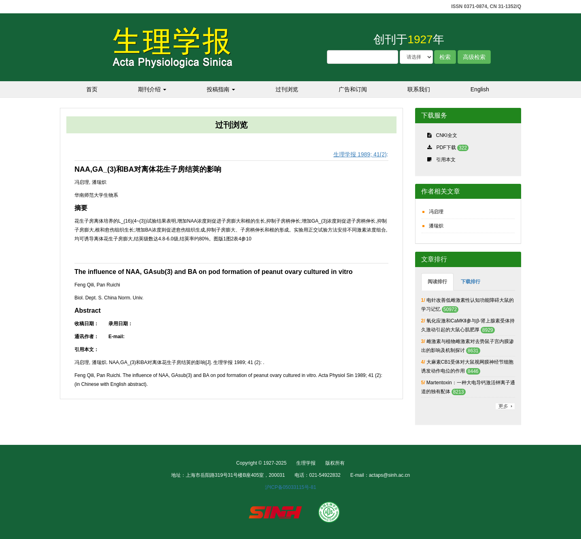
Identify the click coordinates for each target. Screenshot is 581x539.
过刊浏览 (287, 89)
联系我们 (418, 89)
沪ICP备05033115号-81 (290, 487)
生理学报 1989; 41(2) (360, 154)
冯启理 (436, 212)
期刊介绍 (152, 89)
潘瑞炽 (436, 226)
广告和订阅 (353, 89)
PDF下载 (446, 147)
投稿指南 (221, 89)
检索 (445, 57)
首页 (92, 89)
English (480, 89)
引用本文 (446, 159)
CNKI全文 (447, 135)
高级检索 (474, 57)
